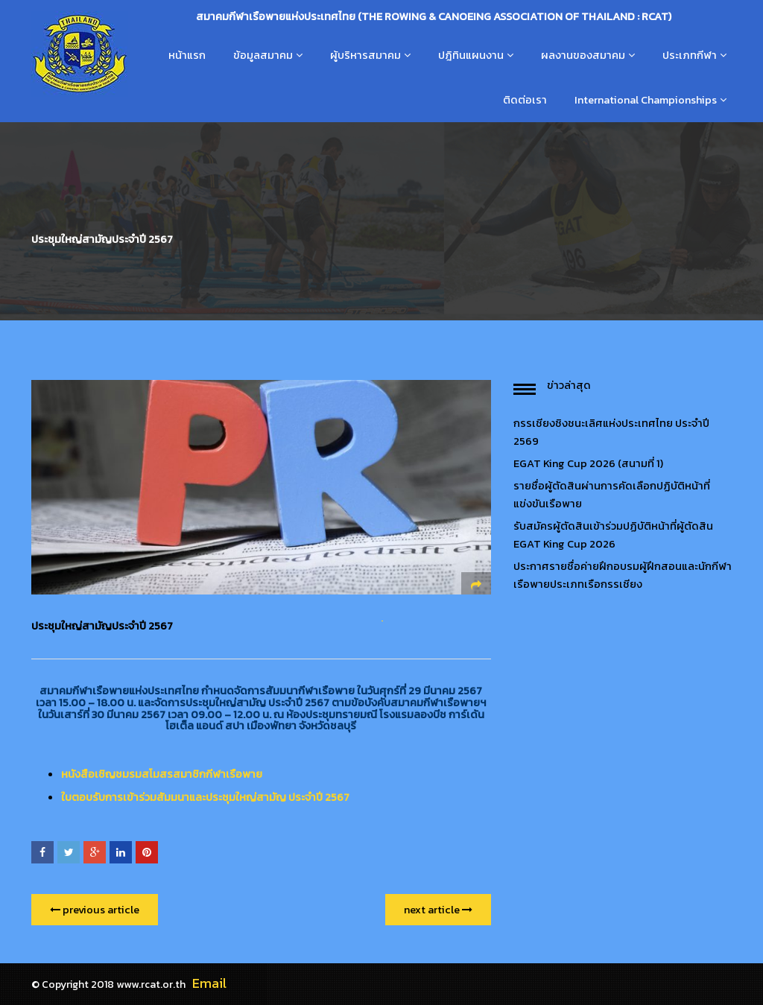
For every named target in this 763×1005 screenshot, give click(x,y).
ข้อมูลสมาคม (263, 55)
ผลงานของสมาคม (583, 55)
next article (438, 909)
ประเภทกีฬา (689, 55)
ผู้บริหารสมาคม (365, 55)
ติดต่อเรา (525, 100)
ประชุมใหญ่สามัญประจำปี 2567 (102, 626)
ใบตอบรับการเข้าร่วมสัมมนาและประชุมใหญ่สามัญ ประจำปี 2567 (205, 797)
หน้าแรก (187, 55)
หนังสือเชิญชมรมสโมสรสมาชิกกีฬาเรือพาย (161, 774)
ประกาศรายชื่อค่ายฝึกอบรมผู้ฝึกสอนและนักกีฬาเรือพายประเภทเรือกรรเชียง (622, 575)
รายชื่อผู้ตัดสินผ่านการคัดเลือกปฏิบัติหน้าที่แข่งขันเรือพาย (611, 495)
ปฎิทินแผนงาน (471, 55)
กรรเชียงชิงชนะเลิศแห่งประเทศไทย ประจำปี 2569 (611, 432)
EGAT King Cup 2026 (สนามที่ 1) (588, 463)
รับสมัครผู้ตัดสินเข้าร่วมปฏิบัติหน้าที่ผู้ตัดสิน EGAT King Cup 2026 (613, 535)
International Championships (645, 100)
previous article (94, 909)
